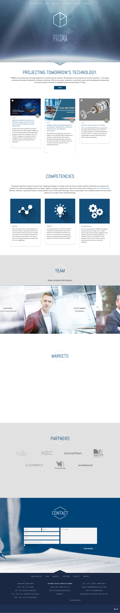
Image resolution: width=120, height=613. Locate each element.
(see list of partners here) (102, 188)
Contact (77, 3)
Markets (55, 3)
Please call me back (31, 545)
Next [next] (108, 309)
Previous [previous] (12, 309)
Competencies (35, 3)
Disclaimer (74, 600)
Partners (66, 3)
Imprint (87, 3)
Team (47, 3)
